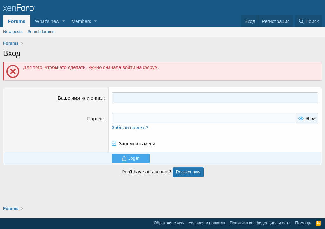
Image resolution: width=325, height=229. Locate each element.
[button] (64, 21)
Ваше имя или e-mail (80, 98)
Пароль (95, 118)
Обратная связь (169, 222)
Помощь (303, 222)
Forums (16, 21)
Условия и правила (207, 222)
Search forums (41, 31)
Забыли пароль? (130, 127)
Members (81, 21)
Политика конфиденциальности (260, 222)
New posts (13, 31)
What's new (47, 21)
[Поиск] (308, 21)
